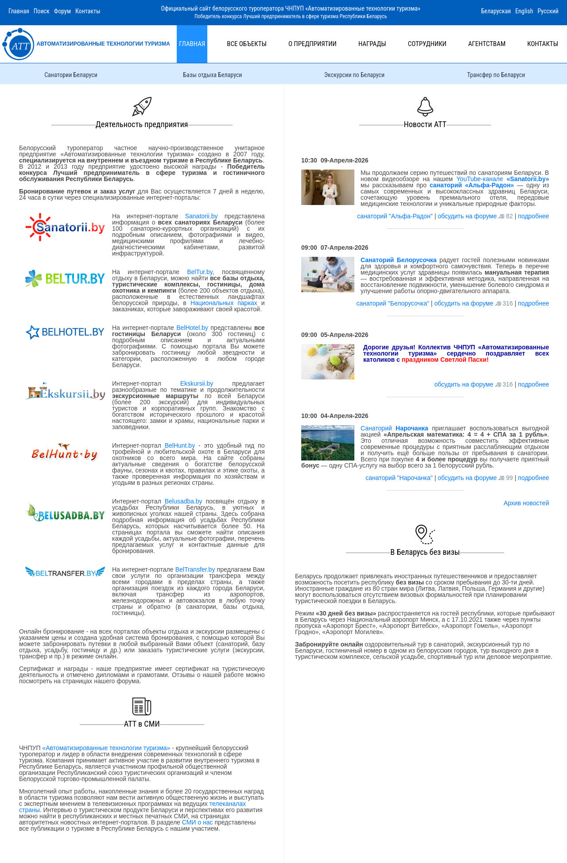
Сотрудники (427, 44)
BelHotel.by (193, 327)
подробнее (533, 216)
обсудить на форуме (467, 216)
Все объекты (247, 44)
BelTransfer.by (196, 569)
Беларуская (496, 11)
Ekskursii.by (196, 383)
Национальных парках (223, 302)
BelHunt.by (181, 445)
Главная (18, 11)
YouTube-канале (502, 178)
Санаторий (394, 428)
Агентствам (486, 44)
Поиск (42, 11)
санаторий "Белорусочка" (393, 303)
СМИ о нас (197, 822)
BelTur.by (200, 271)
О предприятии (312, 44)
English (524, 11)
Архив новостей (526, 503)
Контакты (88, 11)
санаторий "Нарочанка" (399, 477)
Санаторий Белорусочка (399, 259)
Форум (62, 11)
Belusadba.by (183, 501)
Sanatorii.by (201, 216)
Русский (548, 11)
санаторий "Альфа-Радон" (395, 216)
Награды (372, 44)
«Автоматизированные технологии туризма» (106, 747)
